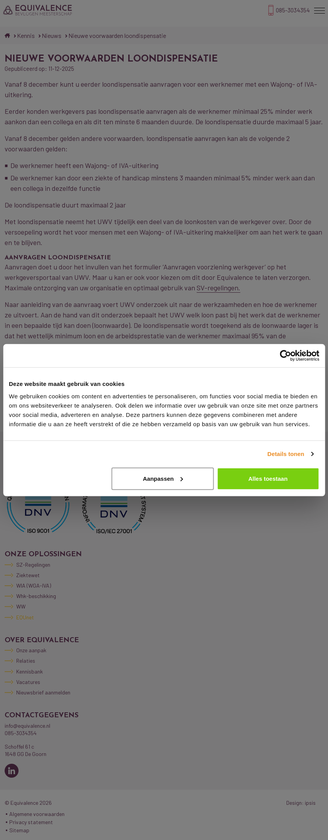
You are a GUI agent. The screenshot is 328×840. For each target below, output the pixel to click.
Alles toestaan (268, 478)
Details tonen (285, 454)
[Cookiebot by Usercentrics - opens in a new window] (285, 356)
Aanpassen (163, 478)
